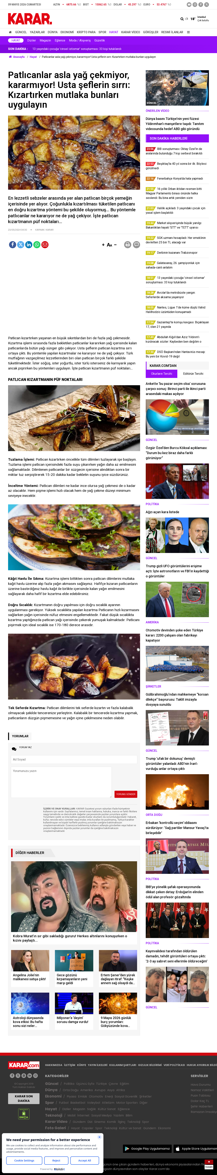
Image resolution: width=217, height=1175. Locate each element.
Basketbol (77, 1103)
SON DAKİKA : (18, 49)
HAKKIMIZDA (53, 1065)
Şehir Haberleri (201, 1106)
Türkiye (101, 1084)
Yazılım (118, 1115)
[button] (103, 245)
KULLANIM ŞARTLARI (122, 1065)
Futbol (63, 1103)
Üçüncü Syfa (85, 1084)
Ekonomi (67, 32)
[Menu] (187, 32)
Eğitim (124, 1084)
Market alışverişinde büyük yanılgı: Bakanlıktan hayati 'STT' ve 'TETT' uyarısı (81, 49)
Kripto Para (86, 32)
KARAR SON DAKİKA (24, 1098)
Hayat (113, 32)
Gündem (79, 1122)
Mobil (71, 1115)
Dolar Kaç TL (200, 1101)
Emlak (82, 1096)
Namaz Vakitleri (202, 1090)
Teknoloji (53, 1115)
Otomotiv (96, 1096)
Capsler (87, 1128)
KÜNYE (81, 1065)
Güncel (21, 32)
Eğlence (60, 40)
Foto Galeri (55, 1128)
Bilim (129, 1115)
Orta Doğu (70, 1090)
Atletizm (108, 1103)
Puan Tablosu (200, 1095)
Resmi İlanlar (172, 32)
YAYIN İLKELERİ (97, 1065)
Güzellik (99, 40)
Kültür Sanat (107, 1109)
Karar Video (130, 32)
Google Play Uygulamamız (150, 1148)
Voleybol (93, 1103)
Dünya (53, 32)
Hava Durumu (201, 1084)
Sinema (99, 1122)
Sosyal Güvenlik (126, 1096)
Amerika (86, 1090)
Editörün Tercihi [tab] (193, 373)
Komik (111, 1122)
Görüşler (150, 32)
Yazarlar (37, 32)
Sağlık (91, 1109)
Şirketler (145, 1096)
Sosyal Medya (101, 1115)
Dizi (89, 1122)
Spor (102, 32)
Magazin (45, 40)
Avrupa (100, 1090)
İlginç (121, 1122)
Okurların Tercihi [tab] (161, 373)
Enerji (109, 1096)
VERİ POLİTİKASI (174, 1065)
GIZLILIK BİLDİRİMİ (150, 1065)
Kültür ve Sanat (130, 1128)
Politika (69, 1084)
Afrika (120, 1090)
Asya (110, 1090)
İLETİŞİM (69, 1065)
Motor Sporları (127, 1103)
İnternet (83, 1115)
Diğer (144, 1103)
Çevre (113, 1084)
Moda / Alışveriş (80, 40)
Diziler (31, 40)
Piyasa (71, 1096)
